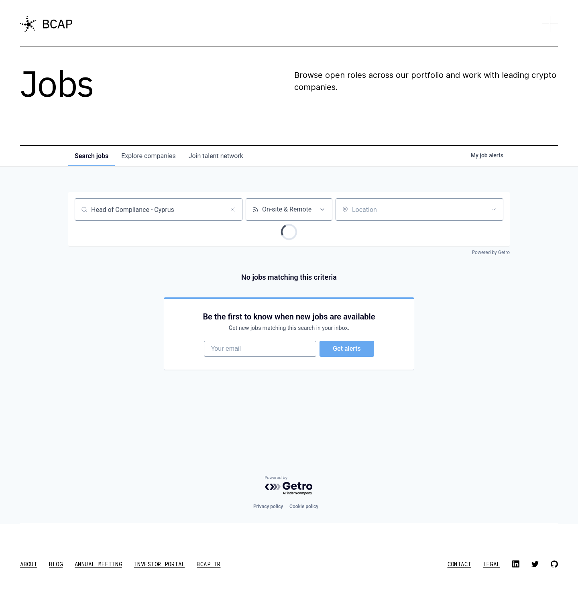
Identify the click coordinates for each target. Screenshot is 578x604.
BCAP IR (208, 564)
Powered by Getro (491, 252)
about (28, 564)
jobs (91, 156)
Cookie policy (303, 506)
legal (491, 564)
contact (459, 564)
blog (56, 564)
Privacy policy (268, 506)
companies (148, 156)
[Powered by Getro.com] (289, 486)
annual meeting (98, 564)
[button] (550, 24)
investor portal (159, 564)
